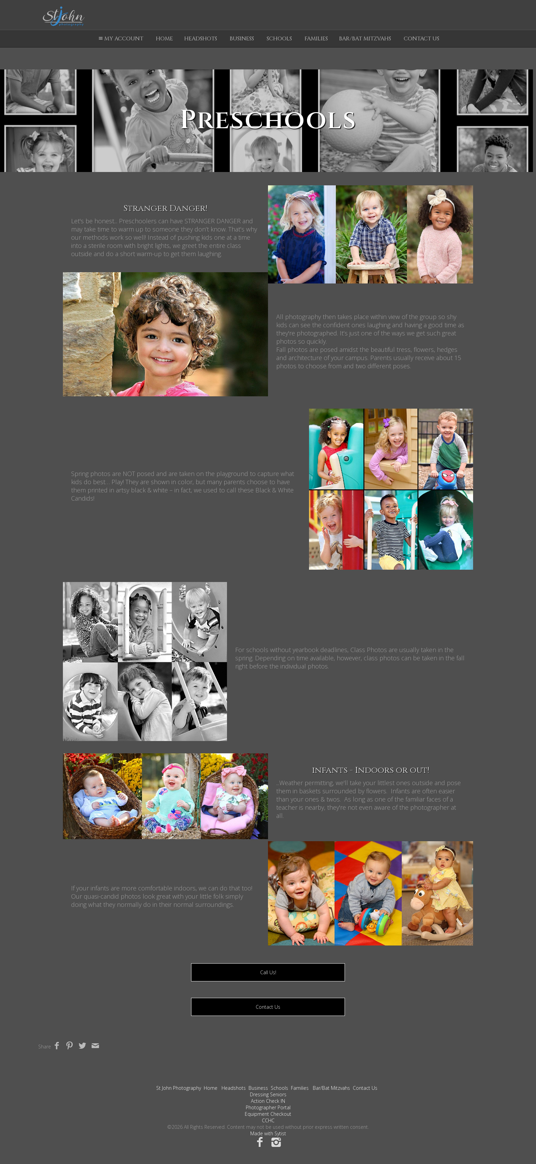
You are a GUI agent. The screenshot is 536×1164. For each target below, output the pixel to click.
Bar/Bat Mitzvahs (365, 38)
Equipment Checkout (268, 1114)
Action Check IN (268, 1101)
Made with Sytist (268, 1133)
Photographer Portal (268, 1107)
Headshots (200, 38)
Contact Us (421, 38)
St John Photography (178, 1088)
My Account (120, 38)
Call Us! (268, 972)
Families (316, 38)
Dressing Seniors (268, 1094)
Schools (279, 38)
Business (242, 38)
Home (164, 38)
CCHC (268, 1120)
